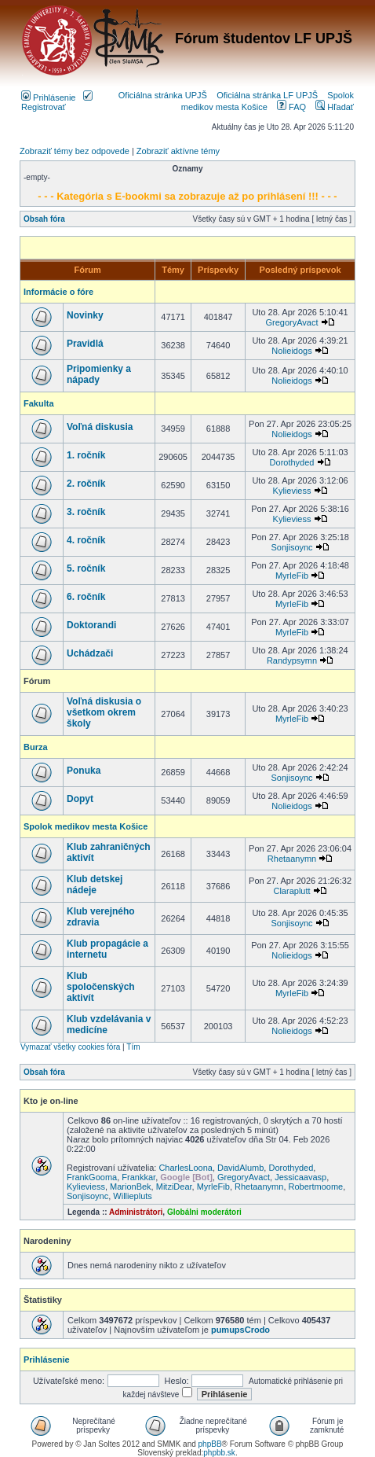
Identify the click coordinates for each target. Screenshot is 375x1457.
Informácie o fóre (58, 291)
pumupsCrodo (240, 1329)
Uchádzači (90, 653)
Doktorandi (91, 625)
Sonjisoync (291, 547)
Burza (36, 747)
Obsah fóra (44, 219)
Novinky (85, 315)
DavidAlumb (240, 1167)
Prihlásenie (48, 97)
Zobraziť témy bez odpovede (74, 151)
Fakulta (39, 403)
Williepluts (132, 1196)
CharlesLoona (185, 1167)
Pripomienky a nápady (99, 374)
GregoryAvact (291, 322)
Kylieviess (292, 490)
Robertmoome (316, 1186)
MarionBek (130, 1186)
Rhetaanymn (292, 858)
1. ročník (86, 455)
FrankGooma (92, 1177)
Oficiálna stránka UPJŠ (162, 95)
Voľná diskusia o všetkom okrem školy (104, 712)
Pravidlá (85, 343)
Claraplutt (291, 891)
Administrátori (135, 1212)
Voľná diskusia (100, 426)
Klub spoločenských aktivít (101, 986)
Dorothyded (292, 462)
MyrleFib (291, 575)
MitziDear (174, 1186)
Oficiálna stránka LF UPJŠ (267, 95)
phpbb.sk (219, 1452)
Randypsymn (292, 660)
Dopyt (80, 798)
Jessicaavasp (300, 1177)
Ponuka (83, 770)
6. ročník (86, 596)
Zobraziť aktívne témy (178, 151)
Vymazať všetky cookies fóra (70, 1047)
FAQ (291, 107)
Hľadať (334, 107)
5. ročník (86, 568)
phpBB (210, 1444)
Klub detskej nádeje (94, 885)
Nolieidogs (291, 350)
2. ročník (86, 483)
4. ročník (86, 540)
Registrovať (57, 102)
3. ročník (86, 511)
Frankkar (138, 1177)
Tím (133, 1047)
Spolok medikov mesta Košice (85, 826)
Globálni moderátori (204, 1212)
